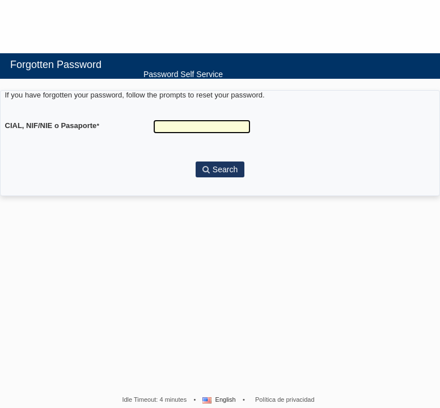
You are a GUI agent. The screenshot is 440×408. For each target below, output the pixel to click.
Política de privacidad (285, 399)
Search (220, 169)
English (218, 399)
